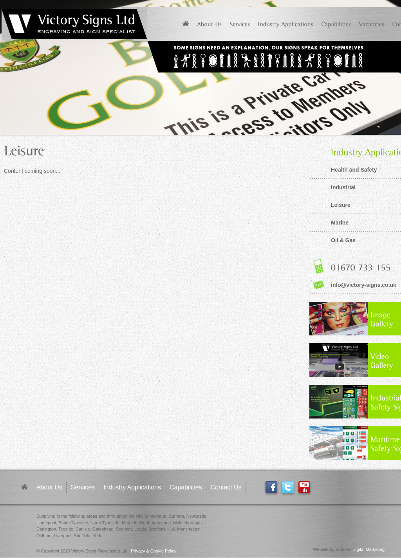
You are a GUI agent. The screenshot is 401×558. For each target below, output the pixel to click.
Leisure (340, 205)
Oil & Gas (343, 240)
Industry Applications (132, 487)
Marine (340, 222)
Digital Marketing (368, 549)
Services (83, 487)
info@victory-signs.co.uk (363, 285)
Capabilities (186, 487)
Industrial (343, 187)
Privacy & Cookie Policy (153, 551)
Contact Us (226, 487)
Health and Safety (354, 170)
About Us (49, 487)
